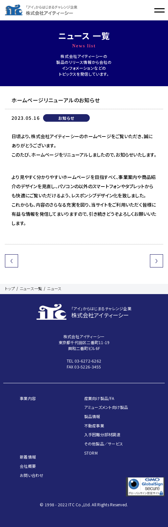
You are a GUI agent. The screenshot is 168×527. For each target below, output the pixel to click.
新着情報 (28, 457)
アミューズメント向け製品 (106, 407)
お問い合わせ (32, 475)
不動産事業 (94, 425)
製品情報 (92, 416)
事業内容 (28, 398)
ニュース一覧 (31, 288)
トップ (10, 288)
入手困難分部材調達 (102, 434)
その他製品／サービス (103, 443)
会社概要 (28, 466)
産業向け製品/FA (99, 398)
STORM (91, 453)
